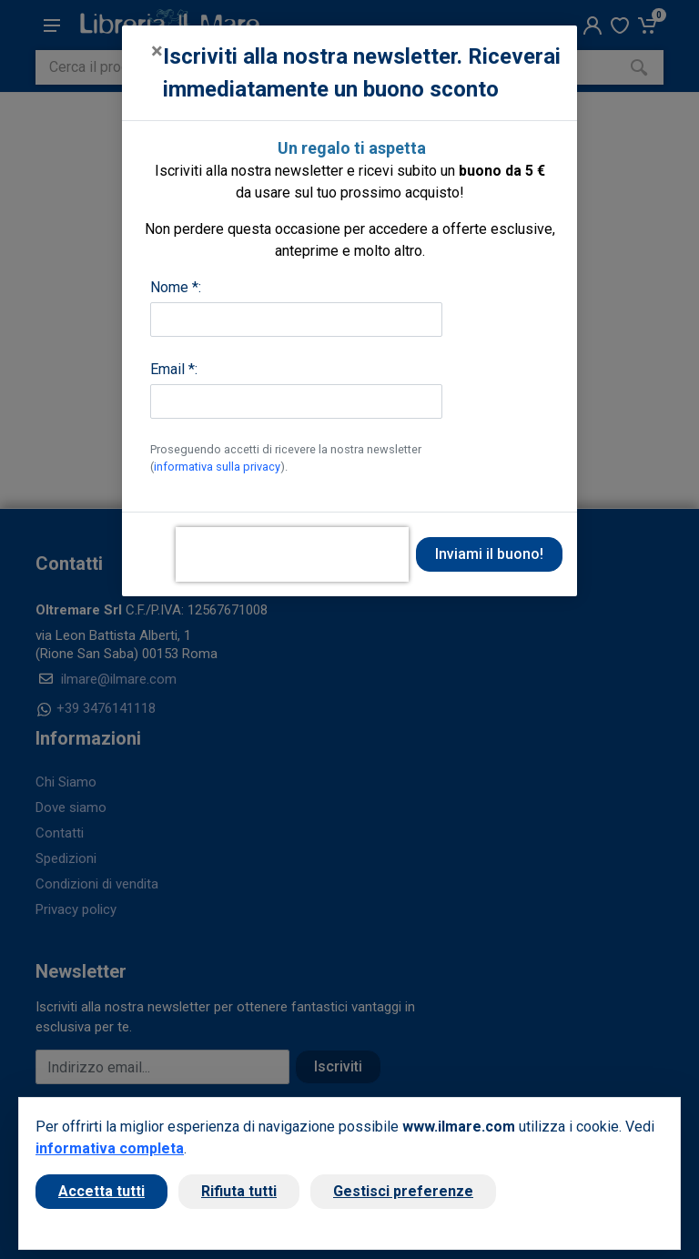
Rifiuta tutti (239, 1191)
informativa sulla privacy (217, 466)
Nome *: (175, 287)
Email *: (174, 369)
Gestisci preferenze (403, 1191)
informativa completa (109, 1148)
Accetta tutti (101, 1191)
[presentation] (292, 554)
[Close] (157, 50)
